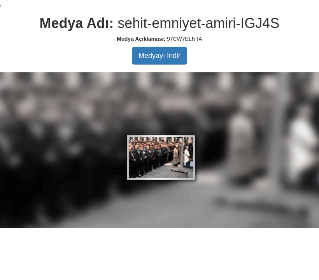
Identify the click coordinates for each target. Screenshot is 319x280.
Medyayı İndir (159, 56)
